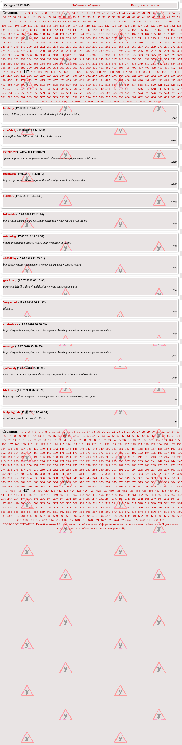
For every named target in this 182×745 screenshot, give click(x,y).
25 (128, 13)
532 (49, 88)
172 (68, 34)
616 (64, 101)
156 (147, 30)
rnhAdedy (10, 130)
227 (62, 42)
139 (36, 30)
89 (89, 21)
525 (3, 88)
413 (179, 67)
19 (98, 13)
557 (29, 93)
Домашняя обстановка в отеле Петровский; (96, 528)
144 (68, 30)
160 (173, 30)
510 (88, 84)
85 (69, 21)
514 (114, 84)
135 (9, 30)
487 (121, 80)
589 (55, 97)
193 (23, 38)
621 (97, 101)
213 (153, 38)
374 (107, 63)
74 (14, 21)
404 (121, 67)
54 (93, 17)
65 (148, 17)
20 (103, 13)
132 (172, 25)
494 (166, 80)
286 (81, 51)
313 (75, 55)
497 (3, 84)
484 (101, 80)
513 (107, 84)
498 (9, 84)
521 (160, 84)
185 (153, 34)
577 (160, 93)
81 (49, 21)
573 (134, 93)
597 (107, 97)
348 (121, 59)
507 (68, 84)
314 (81, 55)
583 (16, 97)
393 (49, 67)
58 (113, 17)
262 (107, 46)
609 (18, 101)
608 (179, 97)
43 (39, 17)
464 (153, 76)
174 (81, 34)
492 (153, 80)
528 (23, 88)
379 (140, 63)
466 (166, 76)
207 (114, 38)
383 (166, 63)
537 (81, 88)
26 (133, 13)
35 (178, 13)
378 (134, 63)
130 (159, 25)
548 (153, 88)
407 (140, 67)
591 (68, 97)
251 (36, 46)
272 (173, 46)
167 (36, 34)
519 (147, 84)
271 (166, 46)
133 (179, 25)
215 (166, 38)
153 (127, 30)
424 (72, 72)
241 (153, 42)
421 (52, 72)
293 (127, 51)
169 (49, 34)
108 (17, 25)
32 (163, 13)
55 (98, 17)
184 (147, 34)
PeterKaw (10, 152)
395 (62, 67)
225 (49, 42)
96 (124, 21)
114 (55, 25)
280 (42, 51)
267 (140, 46)
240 (147, 42)
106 (4, 25)
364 (42, 63)
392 (42, 67)
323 (140, 55)
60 (123, 17)
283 (62, 51)
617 (71, 101)
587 (42, 97)
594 (88, 97)
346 (107, 59)
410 (160, 67)
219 (9, 42)
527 (16, 88)
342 (81, 59)
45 (49, 17)
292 (121, 51)
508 (75, 84)
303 (9, 55)
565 (81, 93)
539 (94, 88)
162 (3, 34)
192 (16, 38)
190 (3, 38)
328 (173, 55)
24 (123, 13)
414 (6, 72)
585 (29, 97)
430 (111, 72)
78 (34, 21)
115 (62, 25)
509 (81, 84)
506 (62, 84)
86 (74, 21)
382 (160, 63)
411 (166, 67)
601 (134, 97)
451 (68, 76)
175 (88, 34)
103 (164, 21)
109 (23, 25)
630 (156, 101)
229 (75, 42)
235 (114, 42)
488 (127, 80)
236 (121, 42)
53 (89, 17)
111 (36, 25)
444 (23, 76)
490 (140, 80)
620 (90, 101)
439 (170, 72)
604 (153, 97)
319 (114, 55)
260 (94, 46)
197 (49, 38)
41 (29, 17)
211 (140, 38)
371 (88, 63)
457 (107, 76)
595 (94, 97)
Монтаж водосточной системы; (77, 524)
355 (166, 59)
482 (88, 80)
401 (101, 67)
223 (36, 42)
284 (68, 51)
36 (4, 17)
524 (179, 84)
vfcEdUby (10, 258)
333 (23, 59)
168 (42, 34)
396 (68, 67)
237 (127, 42)
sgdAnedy (9, 368)
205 (101, 38)
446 (36, 76)
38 (14, 17)
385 (179, 63)
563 (68, 93)
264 (121, 46)
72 (4, 21)
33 (168, 13)
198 (55, 38)
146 (81, 30)
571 (121, 93)
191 (9, 38)
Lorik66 (8, 196)
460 (127, 76)
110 (30, 25)
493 (160, 80)
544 (127, 88)
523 (173, 84)
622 (103, 101)
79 (39, 21)
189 (179, 34)
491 (147, 80)
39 (19, 17)
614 (51, 101)
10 (53, 13)
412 (173, 67)
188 (173, 34)
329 (179, 55)
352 (147, 59)
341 (75, 59)
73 (9, 21)
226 (55, 42)
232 (94, 42)
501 (29, 84)
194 (29, 38)
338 (55, 59)
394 (55, 67)
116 (68, 25)
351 (140, 59)
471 (16, 80)
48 (64, 17)
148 (94, 30)
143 (62, 30)
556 (23, 93)
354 (160, 59)
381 (153, 63)
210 (134, 38)
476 (49, 80)
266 (134, 46)
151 (114, 30)
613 (44, 101)
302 (3, 55)
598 (114, 97)
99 (138, 21)
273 (179, 46)
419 (39, 72)
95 (119, 21)
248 (16, 46)
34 (173, 13)
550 (166, 88)
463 (147, 76)
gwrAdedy (10, 280)
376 (121, 63)
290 (107, 51)
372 (94, 63)
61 (128, 17)
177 (101, 34)
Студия (61, 528)
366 (55, 63)
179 (114, 34)
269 (153, 46)
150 (107, 30)
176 (94, 34)
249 (23, 46)
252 (42, 46)
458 (114, 76)
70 (173, 17)
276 (16, 51)
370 (81, 63)
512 (101, 84)
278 (29, 51)
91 (99, 21)
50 (74, 17)
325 (153, 55)
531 (42, 88)
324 (147, 55)
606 (166, 97)
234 (107, 42)
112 (42, 25)
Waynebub (10, 302)
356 (173, 59)
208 (121, 38)
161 (179, 30)
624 (116, 101)
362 (29, 63)
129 (152, 25)
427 (92, 72)
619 (84, 101)
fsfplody (8, 108)
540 (101, 88)
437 (157, 72)
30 (153, 13)
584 (23, 97)
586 (36, 97)
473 (29, 80)
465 (160, 76)
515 (121, 84)
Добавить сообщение (86, 5)
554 (9, 93)
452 (75, 76)
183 (140, 34)
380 (147, 63)
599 (121, 97)
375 (114, 63)
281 (49, 51)
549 (160, 88)
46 (54, 17)
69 (168, 17)
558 (36, 93)
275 (9, 51)
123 (113, 25)
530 (36, 88)
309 (49, 55)
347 (114, 59)
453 (81, 76)
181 (127, 34)
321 (127, 55)
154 (134, 30)
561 (55, 93)
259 (88, 46)
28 (143, 13)
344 (94, 59)
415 (12, 72)
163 (9, 34)
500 (23, 84)
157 (153, 30)
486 (114, 80)
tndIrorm (9, 174)
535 (68, 88)
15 (78, 13)
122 (107, 25)
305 (23, 55)
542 (114, 88)
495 (173, 80)
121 (100, 25)
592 (75, 97)
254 (55, 46)
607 (173, 97)
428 (98, 72)
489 (134, 80)
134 (3, 30)
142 (55, 30)
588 (49, 97)
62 (133, 17)
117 (75, 25)
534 (62, 88)
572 (127, 93)
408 (147, 67)
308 (42, 55)
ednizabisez (10, 324)
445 (29, 76)
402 (107, 67)
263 (114, 46)
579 (173, 93)
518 (140, 84)
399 (88, 67)
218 (3, 42)
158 (160, 30)
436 (150, 72)
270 (160, 46)
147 (88, 30)
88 (84, 21)
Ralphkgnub (11, 412)
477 (55, 80)
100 (145, 21)
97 (129, 21)
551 (173, 88)
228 (68, 42)
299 (166, 51)
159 (166, 30)
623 (110, 101)
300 (173, 51)
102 (158, 21)
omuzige (8, 346)
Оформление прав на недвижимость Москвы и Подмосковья (139, 524)
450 (62, 76)
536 (75, 88)
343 (88, 59)
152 (121, 30)
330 (3, 59)
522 (166, 84)
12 (63, 13)
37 (9, 17)
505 (55, 84)
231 (88, 42)
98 (134, 21)
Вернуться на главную (145, 5)
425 (79, 72)
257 (75, 46)
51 (78, 17)
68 (163, 17)
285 (75, 51)
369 (75, 63)
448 (49, 76)
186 (160, 34)
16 (83, 13)
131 (166, 25)
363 (36, 63)
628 (142, 101)
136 (16, 30)
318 (107, 55)
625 (123, 101)
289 (101, 51)
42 (34, 17)
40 (24, 17)
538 (88, 88)
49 (68, 17)
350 (134, 59)
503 (42, 84)
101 (151, 21)
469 (3, 80)
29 (148, 13)
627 (136, 101)
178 (107, 34)
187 (166, 34)
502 (36, 84)
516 (127, 84)
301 (179, 51)
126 (133, 25)
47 (59, 17)
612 (38, 101)
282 (55, 51)
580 (179, 93)
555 (16, 93)
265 (127, 46)
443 (16, 76)
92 (104, 21)
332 (16, 59)
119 (87, 25)
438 (163, 72)
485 (107, 80)
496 (179, 80)
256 (68, 46)
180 (121, 34)
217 (179, 38)
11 (58, 13)
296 (147, 51)
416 (19, 72)
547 (147, 88)
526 (9, 88)
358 (3, 63)
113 (49, 25)
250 (29, 46)
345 (101, 59)
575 (147, 93)
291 (114, 51)
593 (81, 97)
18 (93, 13)
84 (64, 21)
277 (23, 51)
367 (62, 63)
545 (134, 88)
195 (36, 38)
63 (138, 17)
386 (3, 67)
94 (114, 21)
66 (153, 17)
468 (179, 76)
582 (9, 97)
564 (75, 93)
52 (83, 17)
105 (177, 21)
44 (44, 17)
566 (88, 93)
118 (81, 25)
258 (81, 46)
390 (29, 67)
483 (94, 80)
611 (31, 101)
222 (29, 42)
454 (88, 76)
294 (134, 51)
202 (81, 38)
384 (173, 63)
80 (44, 21)
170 (55, 34)
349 (127, 59)
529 (29, 88)
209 (127, 38)
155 (140, 30)
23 (118, 13)
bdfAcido (9, 214)
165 (23, 34)
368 (68, 63)
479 (68, 80)
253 (49, 46)
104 (171, 21)
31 (158, 13)
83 (59, 21)
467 (173, 76)
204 (94, 38)
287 (88, 51)
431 (118, 72)
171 (62, 34)
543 (121, 88)
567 (94, 93)
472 (23, 80)
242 (160, 42)
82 (54, 21)
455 (94, 76)
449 (55, 76)
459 (121, 76)
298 (160, 51)
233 (101, 42)
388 (16, 67)
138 (29, 30)
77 (29, 21)
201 (75, 38)
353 (153, 59)
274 (3, 51)
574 (140, 93)
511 (94, 84)
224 (42, 42)
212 (147, 38)
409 (153, 67)
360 (16, 63)
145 (75, 30)
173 (75, 34)
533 (55, 88)
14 (73, 13)
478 (62, 80)
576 (153, 93)
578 (166, 93)
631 (162, 101)
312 (68, 55)
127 (139, 25)
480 (75, 80)
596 (101, 97)
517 (134, 84)
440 (177, 72)
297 (153, 51)
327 (166, 55)
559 (42, 93)
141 (49, 30)
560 (49, 93)
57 (108, 17)
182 (134, 34)
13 (68, 13)
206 (107, 38)
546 (140, 88)
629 (149, 101)
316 (94, 55)
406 (134, 67)
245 (179, 42)
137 (23, 30)
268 (147, 46)
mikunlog (9, 236)
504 (49, 84)
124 (120, 25)
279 (36, 51)
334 (29, 59)
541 (107, 88)
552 (179, 88)
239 (140, 42)
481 (81, 80)
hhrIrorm (9, 390)
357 (179, 59)
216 (173, 38)
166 (29, 34)
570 (114, 93)
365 (49, 63)
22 (113, 13)
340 (68, 59)
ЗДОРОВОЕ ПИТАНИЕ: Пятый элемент (29, 524)
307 (36, 55)
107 (10, 25)
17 (88, 13)
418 (33, 72)
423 (65, 72)
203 (88, 38)
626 (129, 101)
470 (9, 80)
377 (127, 63)
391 (36, 67)
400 (94, 67)
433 (131, 72)
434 (137, 72)
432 (124, 72)
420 (46, 72)
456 (101, 76)
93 (109, 21)
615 (58, 101)
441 (3, 76)
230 (81, 42)
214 (160, 38)
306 (29, 55)
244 (173, 42)
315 (88, 55)
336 (42, 59)
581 (3, 97)
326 (160, 55)
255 (62, 46)
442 (9, 76)
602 (140, 97)
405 (127, 67)
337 (49, 59)
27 (138, 13)
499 (16, 84)
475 (42, 80)
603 (147, 97)
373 (101, 63)
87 (79, 21)
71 (178, 17)
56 (103, 17)
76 (24, 21)
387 (9, 67)
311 (62, 55)
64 (143, 17)
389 (23, 67)
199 (62, 38)
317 (101, 55)
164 (16, 34)
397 (75, 67)
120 (94, 25)
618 (77, 101)
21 (108, 13)
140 (42, 30)
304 (16, 55)
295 (140, 51)
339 (62, 59)
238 (134, 42)
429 (105, 72)
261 (101, 46)
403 (114, 67)
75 (19, 21)
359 (9, 63)
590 (62, 97)
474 (36, 80)
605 (160, 97)
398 (81, 67)
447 (42, 76)
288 (94, 51)
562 (62, 93)
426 (85, 72)
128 (146, 25)
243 (166, 42)
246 (3, 46)
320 (121, 55)
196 (42, 38)
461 (134, 76)
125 (126, 25)
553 (3, 93)
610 (25, 101)
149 (101, 30)
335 (36, 59)
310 (55, 55)
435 (144, 72)
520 (153, 84)
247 (9, 46)
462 (140, 76)
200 (68, 38)
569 (107, 93)
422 (59, 72)
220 (16, 42)
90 (94, 21)
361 (23, 63)
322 (134, 55)
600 (127, 97)
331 (9, 59)
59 (118, 17)
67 (158, 17)
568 (101, 93)
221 (23, 42)
